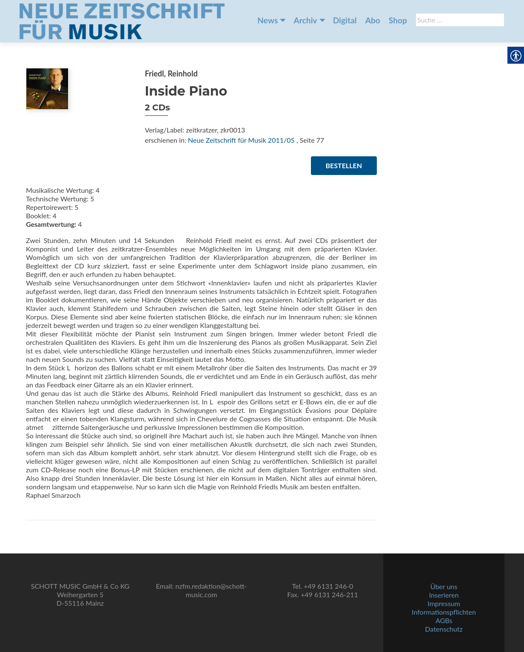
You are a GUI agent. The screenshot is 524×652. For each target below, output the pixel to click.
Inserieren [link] (444, 595)
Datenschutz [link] (443, 629)
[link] (122, 20)
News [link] (267, 20)
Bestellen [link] (344, 165)
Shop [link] (398, 20)
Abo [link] (372, 20)
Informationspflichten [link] (444, 612)
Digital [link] (345, 20)
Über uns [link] (443, 586)
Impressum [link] (443, 603)
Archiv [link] (305, 20)
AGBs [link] (444, 620)
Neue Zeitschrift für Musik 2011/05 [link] (241, 140)
